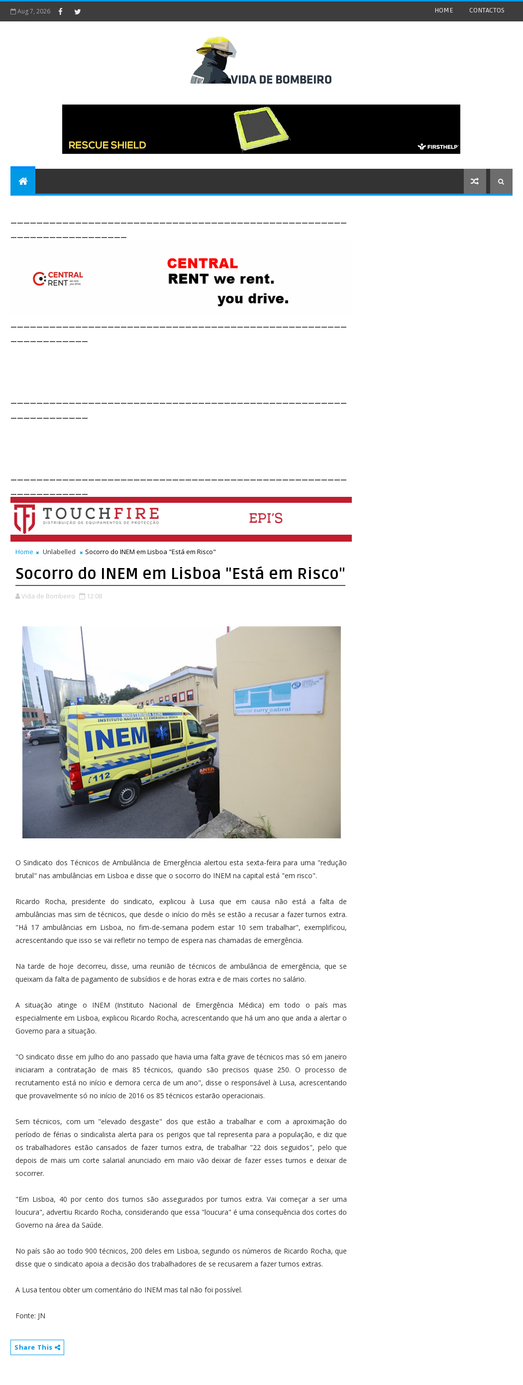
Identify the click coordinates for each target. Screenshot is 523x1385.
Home (24, 551)
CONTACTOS (487, 10)
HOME (443, 10)
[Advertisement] (191, 367)
